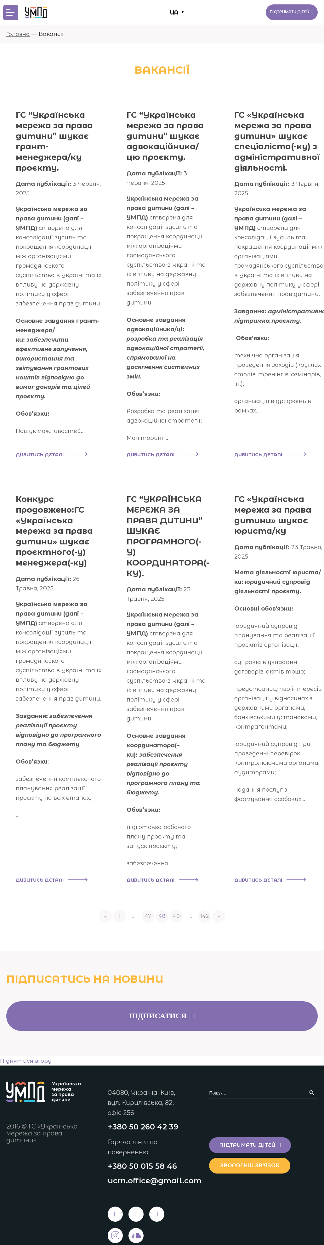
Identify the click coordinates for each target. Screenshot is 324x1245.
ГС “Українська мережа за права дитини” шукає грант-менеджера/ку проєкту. (58, 141)
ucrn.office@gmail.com (155, 1157)
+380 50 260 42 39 (143, 1102)
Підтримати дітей (285, 12)
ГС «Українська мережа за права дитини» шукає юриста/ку (281, 508)
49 (176, 892)
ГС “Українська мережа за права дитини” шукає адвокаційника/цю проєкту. (169, 135)
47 (148, 892)
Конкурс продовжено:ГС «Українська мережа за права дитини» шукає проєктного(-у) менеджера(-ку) (58, 524)
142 (204, 892)
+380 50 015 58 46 (142, 1142)
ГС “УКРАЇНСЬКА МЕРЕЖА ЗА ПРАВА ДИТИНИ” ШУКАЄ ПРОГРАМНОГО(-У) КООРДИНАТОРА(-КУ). (170, 529)
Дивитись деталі (51, 448)
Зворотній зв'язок (253, 1141)
